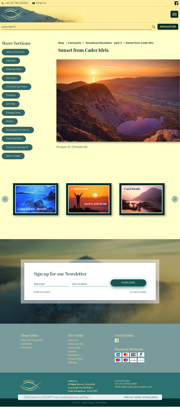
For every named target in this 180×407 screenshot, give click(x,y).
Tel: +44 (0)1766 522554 (126, 384)
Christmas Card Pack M (17, 147)
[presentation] (5, 199)
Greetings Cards (13, 69)
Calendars (10, 60)
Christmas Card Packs (16, 86)
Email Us (39, 3)
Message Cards (13, 112)
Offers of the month (15, 52)
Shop (61, 42)
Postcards (10, 95)
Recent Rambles (13, 138)
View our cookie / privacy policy (141, 397)
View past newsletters (138, 292)
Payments (73, 355)
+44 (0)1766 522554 (15, 3)
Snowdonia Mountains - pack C (104, 42)
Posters (9, 121)
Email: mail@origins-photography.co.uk (133, 387)
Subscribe (128, 282)
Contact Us (74, 347)
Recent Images (13, 156)
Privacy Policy (75, 358)
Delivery (72, 351)
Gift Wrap (10, 104)
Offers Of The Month (32, 340)
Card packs (11, 78)
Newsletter (168, 26)
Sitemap (72, 362)
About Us (73, 340)
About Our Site (75, 343)
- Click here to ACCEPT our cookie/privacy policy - (56, 397)
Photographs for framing (17, 130)
